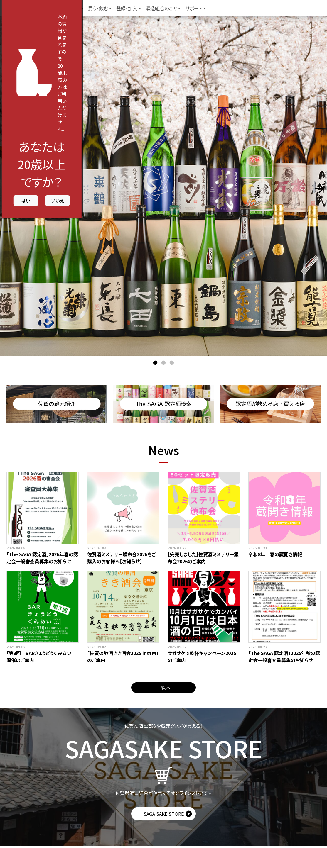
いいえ (203, 463)
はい (123, 463)
